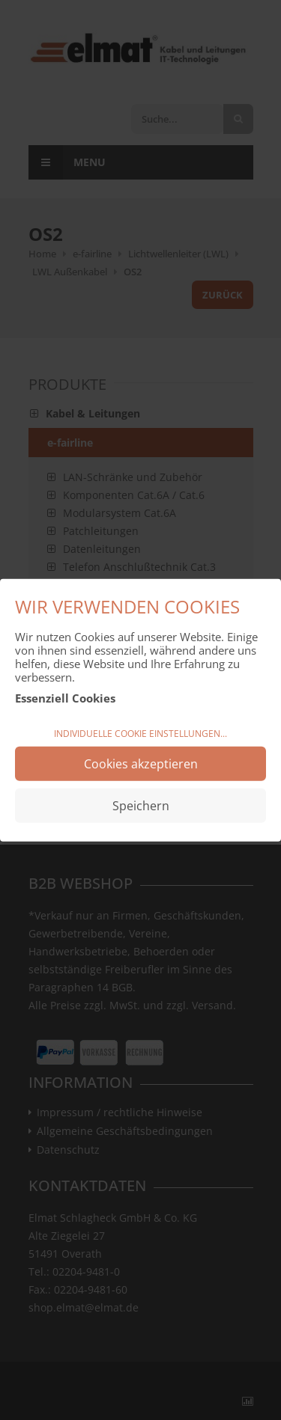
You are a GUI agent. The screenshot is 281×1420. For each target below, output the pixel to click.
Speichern (140, 805)
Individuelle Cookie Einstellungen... (140, 733)
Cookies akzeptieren (141, 763)
